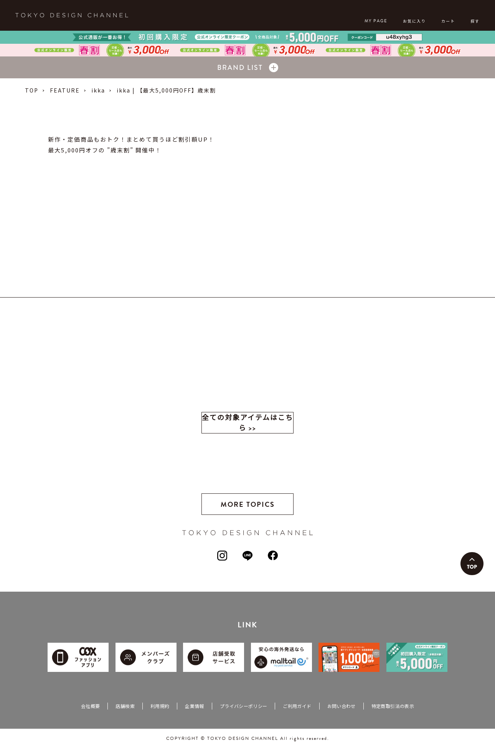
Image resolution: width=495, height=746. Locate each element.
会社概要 (90, 706)
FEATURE (65, 90)
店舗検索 (125, 706)
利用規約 (159, 706)
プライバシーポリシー (243, 706)
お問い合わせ (341, 706)
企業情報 (194, 706)
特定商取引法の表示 (392, 706)
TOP (31, 90)
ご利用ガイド (297, 706)
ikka (98, 90)
